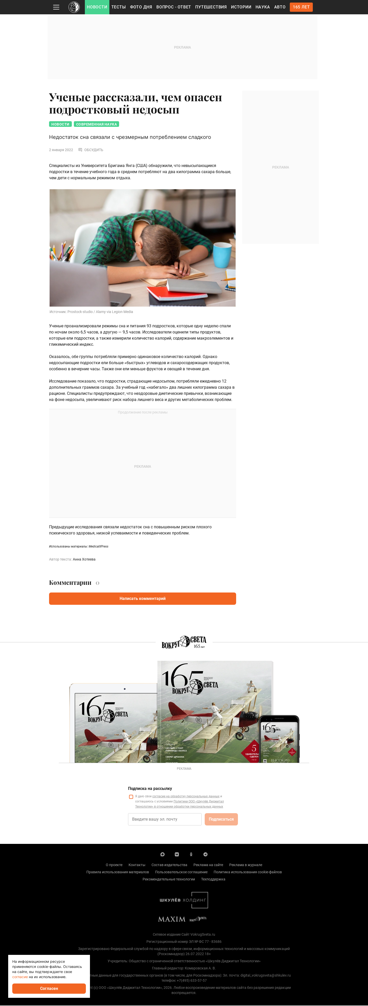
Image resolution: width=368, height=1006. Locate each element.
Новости (97, 7)
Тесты (118, 7)
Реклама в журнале (245, 865)
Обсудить (90, 150)
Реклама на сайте (208, 865)
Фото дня (141, 7)
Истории (241, 7)
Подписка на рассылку (150, 789)
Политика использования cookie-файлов (248, 872)
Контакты (137, 865)
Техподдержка (213, 880)
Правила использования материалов (117, 872)
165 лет (301, 7)
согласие (20, 977)
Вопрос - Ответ (173, 7)
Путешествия (211, 7)
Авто (280, 7)
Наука (263, 7)
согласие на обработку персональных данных (186, 797)
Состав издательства (169, 865)
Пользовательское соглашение (181, 872)
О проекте (114, 865)
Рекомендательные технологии (169, 880)
